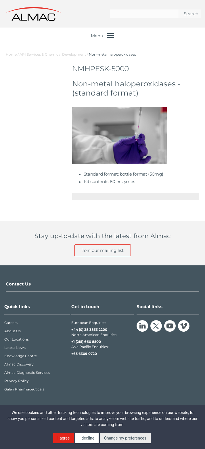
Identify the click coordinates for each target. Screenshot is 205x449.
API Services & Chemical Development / (54, 54)
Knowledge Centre (20, 356)
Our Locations (16, 339)
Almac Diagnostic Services (27, 372)
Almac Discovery (19, 364)
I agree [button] (64, 438)
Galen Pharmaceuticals (24, 389)
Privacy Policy (16, 381)
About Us (12, 331)
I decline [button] (86, 438)
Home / (12, 54)
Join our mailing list (103, 250)
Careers (11, 322)
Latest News (15, 347)
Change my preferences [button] (125, 438)
